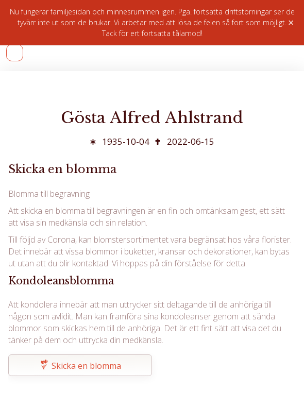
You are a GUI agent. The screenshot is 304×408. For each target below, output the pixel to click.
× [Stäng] (291, 23)
